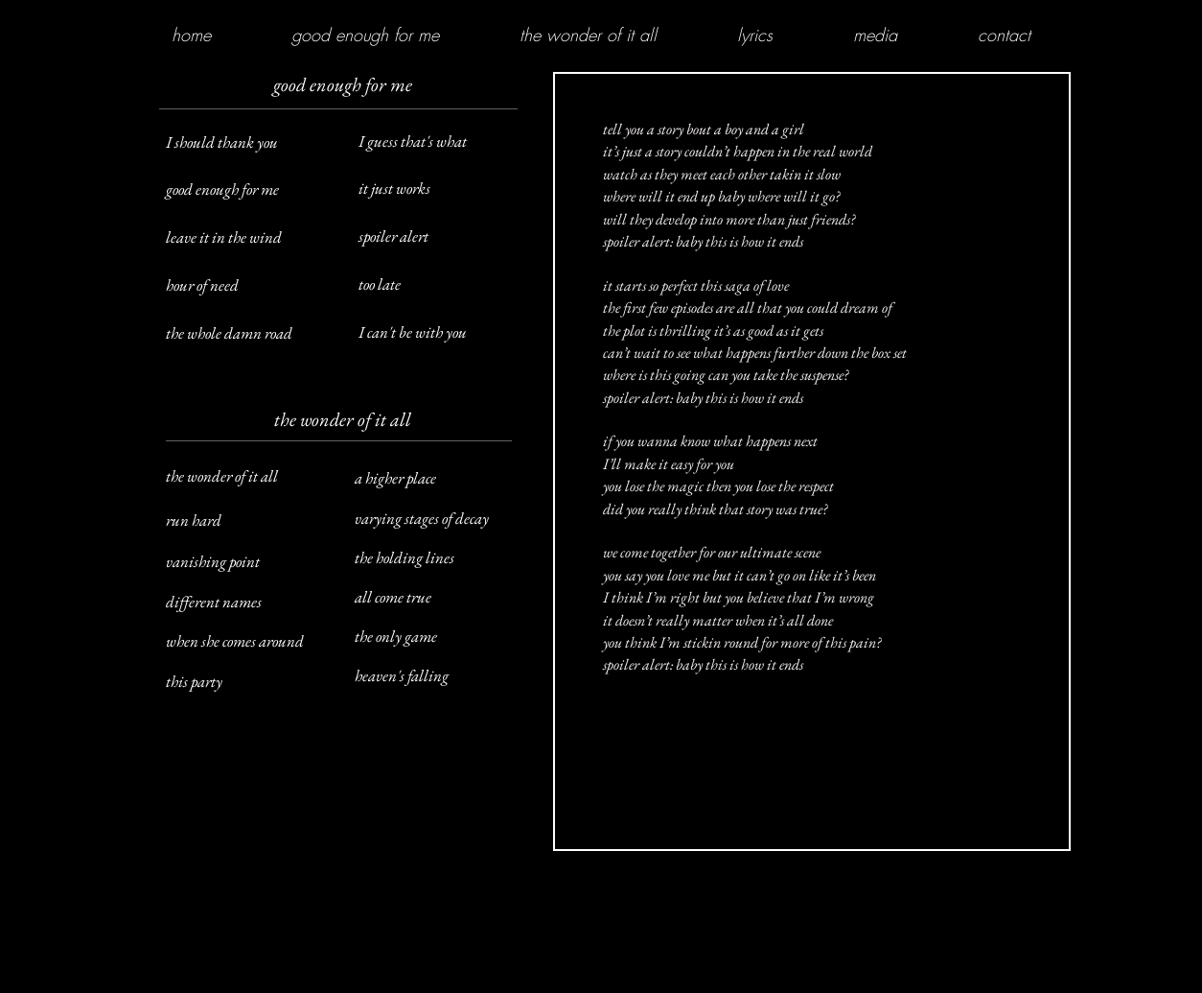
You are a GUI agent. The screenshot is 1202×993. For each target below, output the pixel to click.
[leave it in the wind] (247, 238)
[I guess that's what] (439, 142)
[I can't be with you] (439, 333)
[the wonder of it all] (247, 476)
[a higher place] (439, 478)
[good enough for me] (247, 190)
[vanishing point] (247, 562)
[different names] (247, 602)
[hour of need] (247, 286)
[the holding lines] (439, 558)
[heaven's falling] (439, 676)
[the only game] (439, 637)
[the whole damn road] (247, 334)
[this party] (247, 682)
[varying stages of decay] (439, 519)
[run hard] (247, 521)
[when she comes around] (247, 642)
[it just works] (439, 189)
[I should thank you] (247, 143)
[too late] (439, 285)
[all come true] (439, 597)
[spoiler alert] (439, 237)
